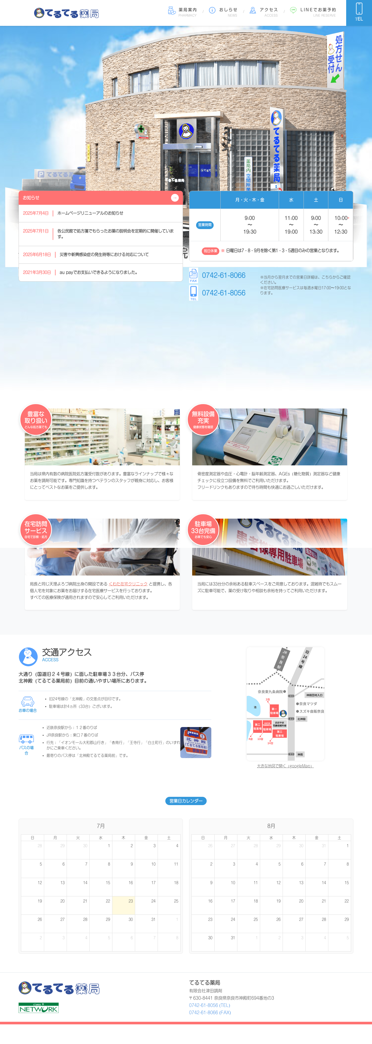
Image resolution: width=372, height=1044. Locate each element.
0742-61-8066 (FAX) (210, 1012)
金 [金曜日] (146, 837)
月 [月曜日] (55, 837)
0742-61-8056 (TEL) (209, 1005)
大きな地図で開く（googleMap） (285, 766)
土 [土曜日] (169, 837)
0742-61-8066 (223, 275)
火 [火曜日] (78, 837)
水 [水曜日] (101, 837)
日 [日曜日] (32, 837)
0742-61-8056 (223, 293)
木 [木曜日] (123, 837)
